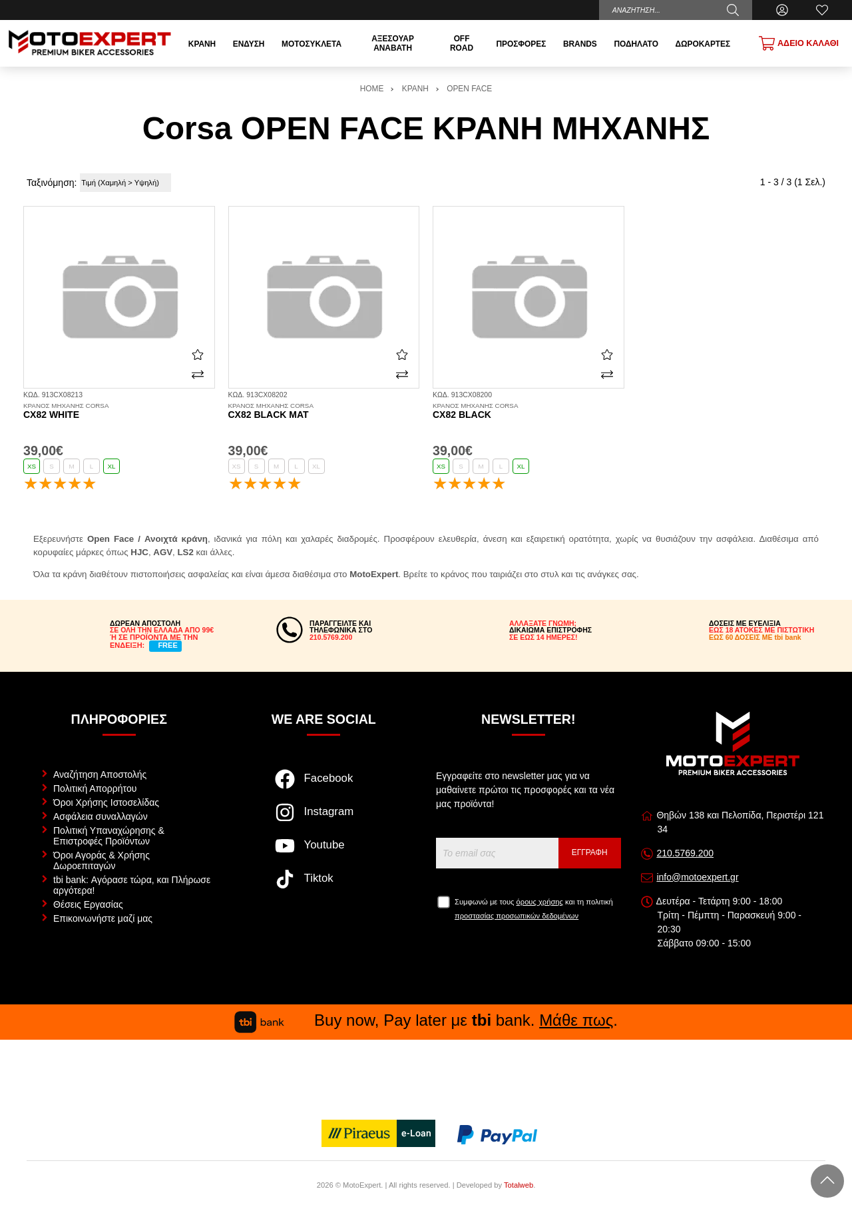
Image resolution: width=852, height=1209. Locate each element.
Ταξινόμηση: (52, 182)
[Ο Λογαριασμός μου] (782, 10)
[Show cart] (799, 43)
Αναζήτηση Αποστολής (99, 774)
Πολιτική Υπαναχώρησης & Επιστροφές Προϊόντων (108, 835)
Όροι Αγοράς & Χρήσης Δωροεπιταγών (101, 860)
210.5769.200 (685, 853)
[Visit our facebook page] (324, 785)
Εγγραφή (590, 852)
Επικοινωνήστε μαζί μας (102, 918)
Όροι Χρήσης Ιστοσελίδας (106, 802)
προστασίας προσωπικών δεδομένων (516, 916)
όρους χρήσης (540, 902)
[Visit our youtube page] (324, 852)
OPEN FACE (469, 88)
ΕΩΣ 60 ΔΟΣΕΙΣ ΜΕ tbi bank (755, 637)
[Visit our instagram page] (324, 819)
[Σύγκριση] (198, 374)
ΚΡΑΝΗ (415, 88)
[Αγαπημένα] (822, 10)
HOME (372, 88)
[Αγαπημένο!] (198, 354)
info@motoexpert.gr (697, 877)
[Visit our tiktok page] (324, 885)
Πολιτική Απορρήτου (94, 788)
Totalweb (518, 1185)
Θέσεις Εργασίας (88, 904)
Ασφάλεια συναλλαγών (100, 816)
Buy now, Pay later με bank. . (426, 1020)
